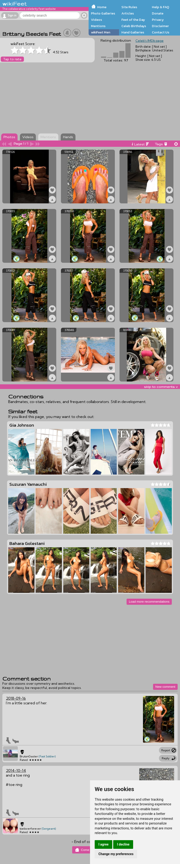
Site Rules (129, 7)
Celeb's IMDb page (149, 41)
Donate (157, 13)
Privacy (158, 19)
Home (101, 7)
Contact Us (160, 32)
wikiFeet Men (100, 32)
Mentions (98, 26)
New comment (165, 686)
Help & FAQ (160, 7)
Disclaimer (160, 26)
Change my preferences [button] (115, 854)
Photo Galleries (103, 13)
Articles (127, 13)
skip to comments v (161, 387)
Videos (96, 19)
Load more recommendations (149, 601)
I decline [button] (123, 844)
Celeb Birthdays (133, 26)
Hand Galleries (132, 32)
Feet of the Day (133, 19)
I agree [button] (103, 844)
